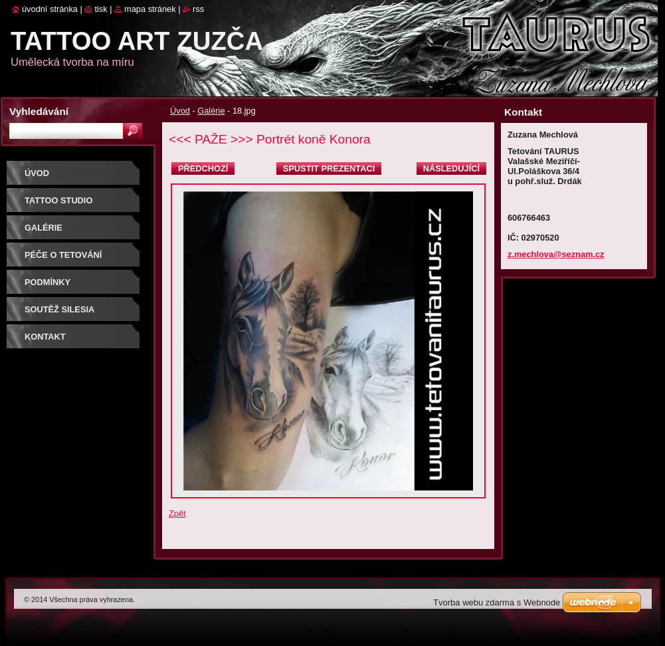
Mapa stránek (150, 9)
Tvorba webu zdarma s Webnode (496, 602)
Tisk (100, 9)
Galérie (211, 111)
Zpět (177, 513)
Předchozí (203, 168)
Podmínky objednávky (54, 286)
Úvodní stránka (50, 9)
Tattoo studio (58, 200)
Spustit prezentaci (329, 168)
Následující (451, 168)
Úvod (180, 111)
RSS (198, 9)
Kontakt (45, 337)
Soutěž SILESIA (59, 309)
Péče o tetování (63, 255)
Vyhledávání (38, 111)
